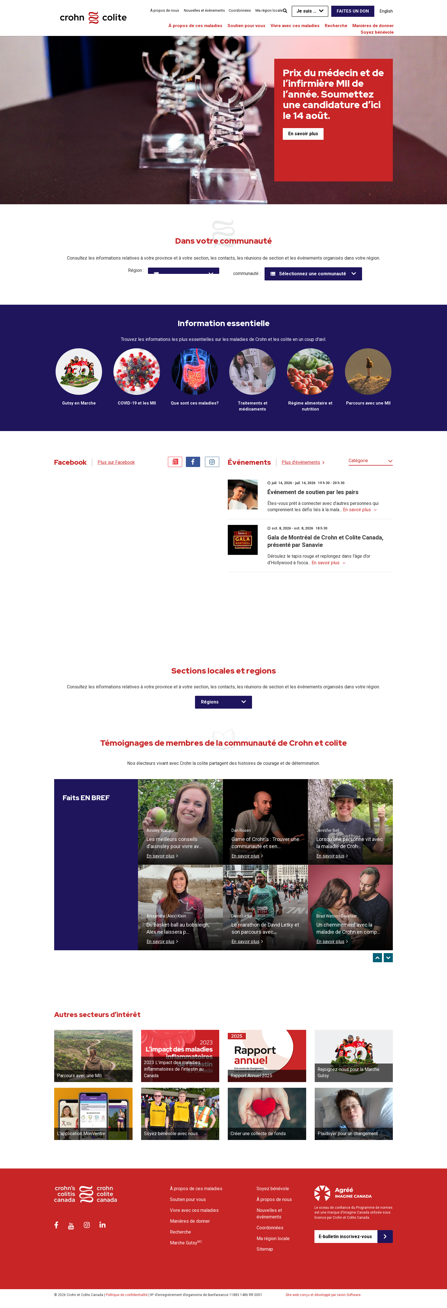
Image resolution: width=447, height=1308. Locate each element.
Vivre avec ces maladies (295, 25)
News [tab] (175, 463)
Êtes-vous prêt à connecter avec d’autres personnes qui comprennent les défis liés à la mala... (323, 508)
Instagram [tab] (212, 463)
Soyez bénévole (377, 32)
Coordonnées (240, 11)
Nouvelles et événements (269, 1215)
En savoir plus (303, 133)
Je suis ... (306, 11)
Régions (210, 703)
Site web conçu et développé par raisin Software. (323, 1296)
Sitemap (265, 1250)
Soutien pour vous (246, 25)
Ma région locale (269, 11)
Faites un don (353, 11)
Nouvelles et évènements (204, 11)
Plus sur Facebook (116, 463)
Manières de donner (373, 25)
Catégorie (358, 461)
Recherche (336, 25)
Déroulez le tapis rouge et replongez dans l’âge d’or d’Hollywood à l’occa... (318, 561)
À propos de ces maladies (195, 25)
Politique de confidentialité (127, 1296)
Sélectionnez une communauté (312, 273)
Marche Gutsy (186, 1244)
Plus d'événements (301, 463)
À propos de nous (164, 11)
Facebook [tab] (193, 463)
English (386, 11)
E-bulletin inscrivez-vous (345, 1237)
